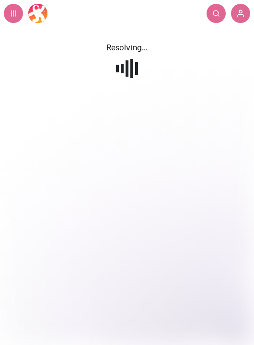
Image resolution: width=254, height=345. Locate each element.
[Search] (235, 13)
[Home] (37, 13)
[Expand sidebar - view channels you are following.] (13, 13)
